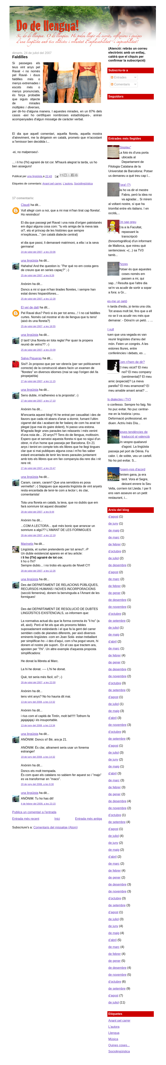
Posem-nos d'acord (132, 469)
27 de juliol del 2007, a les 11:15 (38, 381)
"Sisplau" (125, 147)
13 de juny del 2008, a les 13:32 (38, 702)
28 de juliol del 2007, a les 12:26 (38, 571)
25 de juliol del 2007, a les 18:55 (38, 326)
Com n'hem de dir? (132, 362)
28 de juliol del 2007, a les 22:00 (38, 682)
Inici (57, 818)
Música (113, 1039)
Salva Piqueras (31, 358)
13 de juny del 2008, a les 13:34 (38, 725)
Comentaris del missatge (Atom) (55, 827)
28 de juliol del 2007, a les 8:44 (37, 512)
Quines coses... (119, 1045)
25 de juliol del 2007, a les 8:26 (37, 275)
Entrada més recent (25, 818)
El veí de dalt (30, 307)
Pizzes (123, 264)
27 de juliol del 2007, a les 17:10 (38, 400)
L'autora (68, 183)
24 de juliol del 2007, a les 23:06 (38, 252)
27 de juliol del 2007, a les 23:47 (38, 468)
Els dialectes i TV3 (118, 399)
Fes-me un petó (116, 301)
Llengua (113, 1033)
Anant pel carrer (51, 183)
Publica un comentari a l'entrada (34, 812)
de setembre (117, 620)
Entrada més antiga (88, 818)
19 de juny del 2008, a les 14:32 (38, 757)
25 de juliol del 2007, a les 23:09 (38, 350)
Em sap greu (127, 222)
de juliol (113, 558)
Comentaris (120, 84)
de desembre (117, 565)
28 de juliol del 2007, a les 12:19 (38, 535)
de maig (113, 530)
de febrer (114, 544)
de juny (113, 523)
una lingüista (35, 176)
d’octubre (114, 551)
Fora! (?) (124, 184)
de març (114, 537)
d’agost (113, 516)
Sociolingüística (83, 183)
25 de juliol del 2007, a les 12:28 (38, 298)
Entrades (118, 77)
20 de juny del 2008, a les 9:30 (37, 784)
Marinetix (27, 543)
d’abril (112, 641)
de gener (114, 593)
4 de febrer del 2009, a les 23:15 (38, 803)
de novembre (117, 606)
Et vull (109, 329)
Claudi (25, 204)
